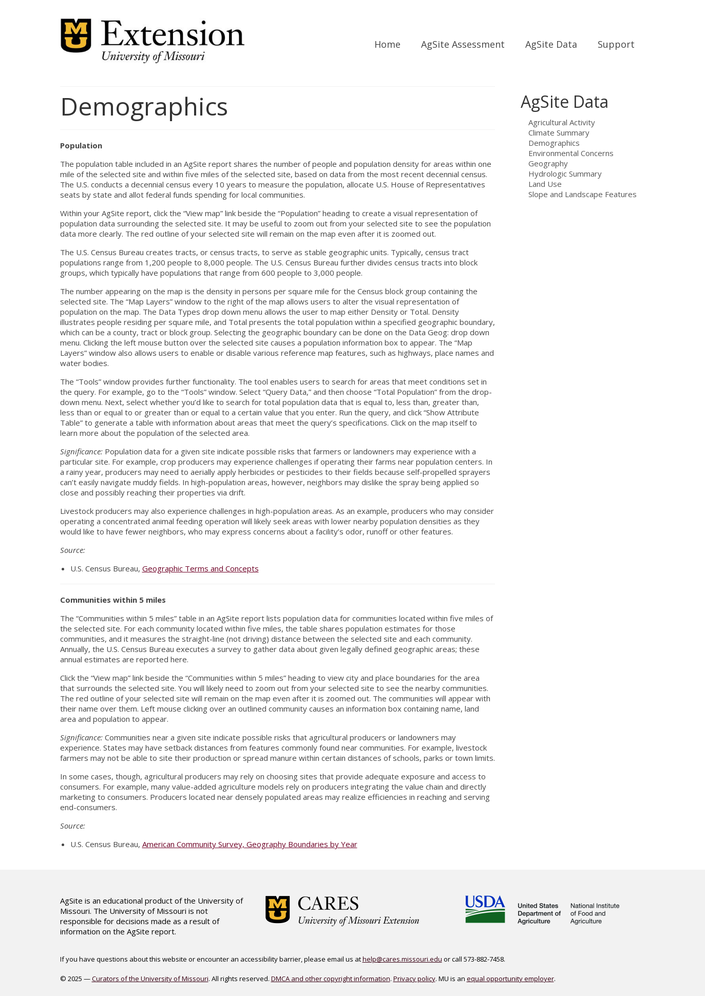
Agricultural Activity (561, 122)
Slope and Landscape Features (582, 194)
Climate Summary (558, 132)
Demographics (554, 143)
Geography (548, 163)
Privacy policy (414, 978)
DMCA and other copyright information (330, 978)
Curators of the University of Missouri (150, 978)
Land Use (545, 184)
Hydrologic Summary (565, 173)
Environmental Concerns (571, 153)
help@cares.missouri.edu (402, 959)
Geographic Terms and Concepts (200, 568)
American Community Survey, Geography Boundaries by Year (249, 844)
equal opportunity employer (510, 978)
